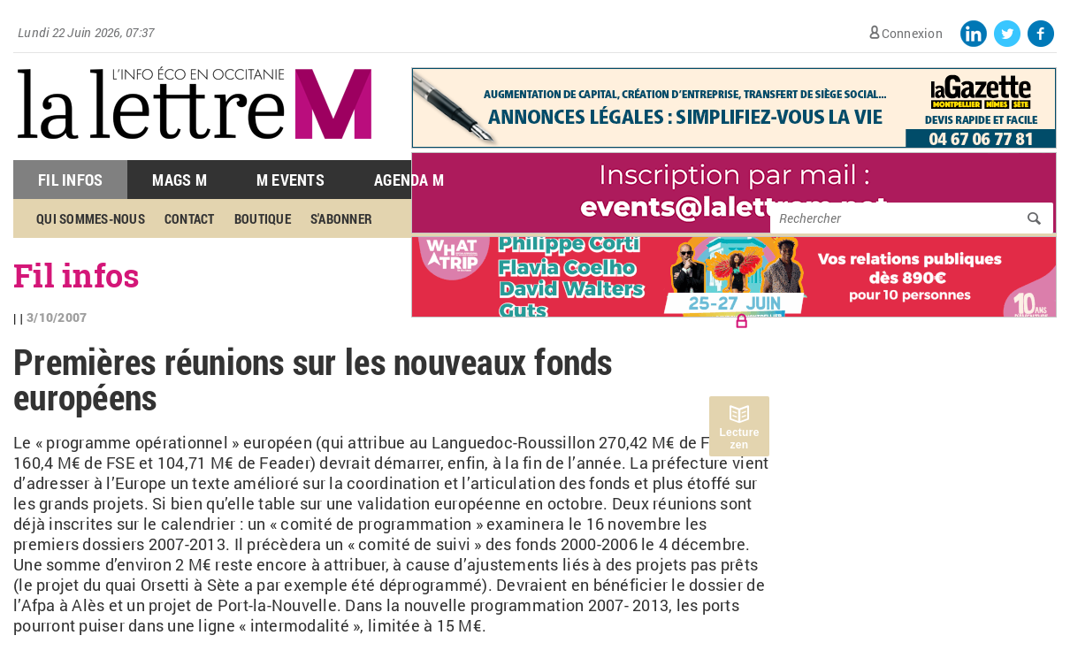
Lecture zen (739, 438)
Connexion (912, 33)
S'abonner (341, 218)
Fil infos (76, 275)
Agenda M (409, 179)
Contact (189, 218)
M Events (290, 179)
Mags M (179, 179)
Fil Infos (70, 179)
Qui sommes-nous (90, 218)
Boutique (262, 218)
